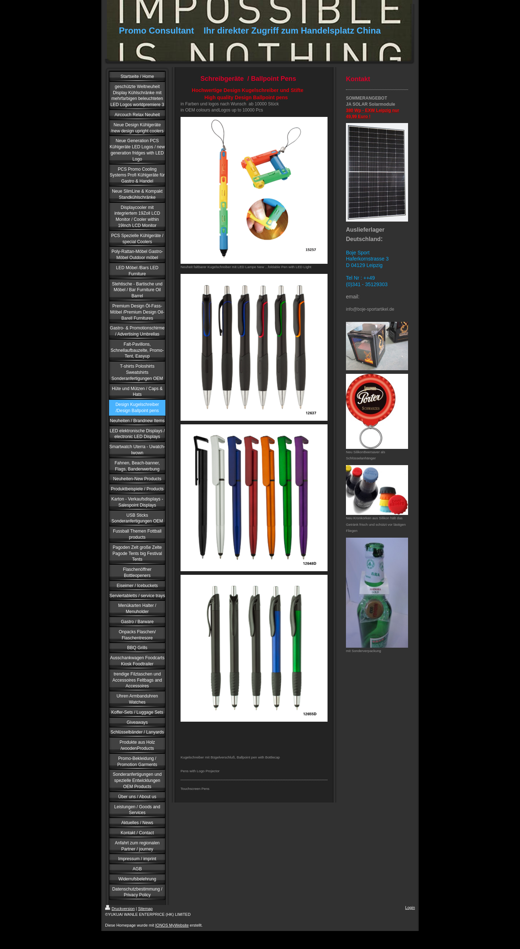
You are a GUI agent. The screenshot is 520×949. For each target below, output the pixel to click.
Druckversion (120, 908)
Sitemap (145, 908)
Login (410, 907)
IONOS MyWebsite (172, 925)
